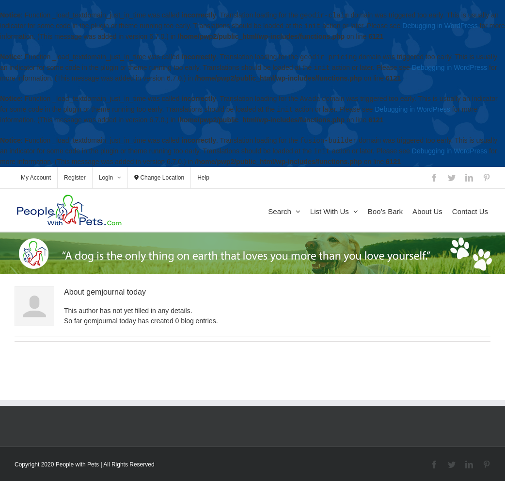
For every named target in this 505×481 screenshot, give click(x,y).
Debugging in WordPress (439, 26)
